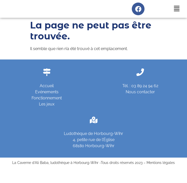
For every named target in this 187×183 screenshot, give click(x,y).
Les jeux (46, 104)
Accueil (47, 85)
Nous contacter (140, 91)
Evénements (47, 91)
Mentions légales (161, 163)
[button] (177, 8)
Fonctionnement (47, 98)
